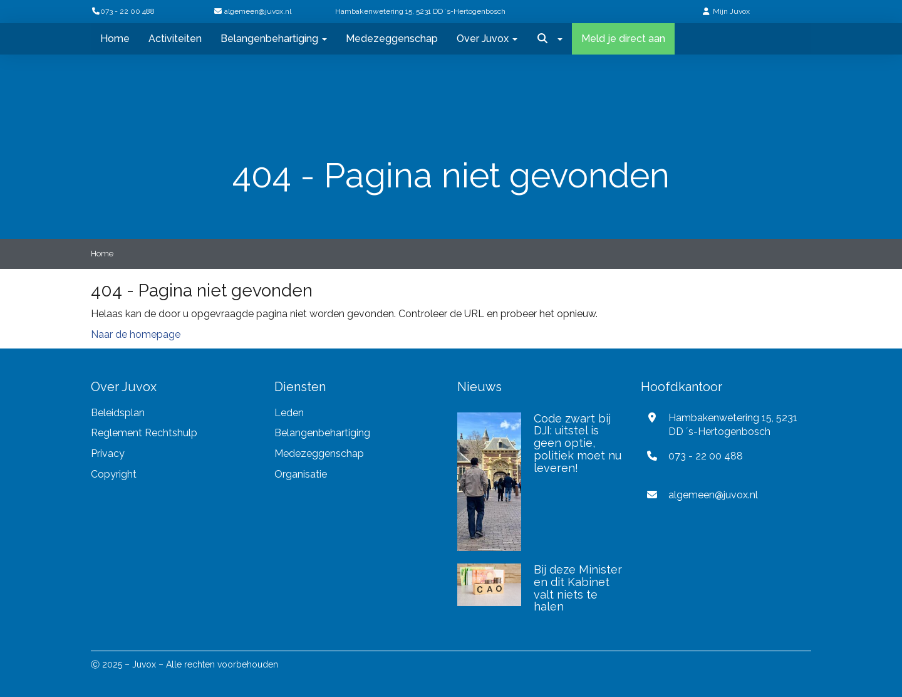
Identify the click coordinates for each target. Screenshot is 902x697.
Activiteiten (175, 39)
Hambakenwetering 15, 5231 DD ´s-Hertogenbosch (420, 11)
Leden (289, 413)
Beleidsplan (118, 413)
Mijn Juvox (731, 11)
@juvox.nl (257, 11)
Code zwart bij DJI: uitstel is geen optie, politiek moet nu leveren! (577, 443)
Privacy (109, 453)
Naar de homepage (135, 334)
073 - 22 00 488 (123, 11)
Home (115, 39)
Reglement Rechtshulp (144, 433)
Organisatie (300, 474)
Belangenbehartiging (273, 39)
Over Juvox (487, 39)
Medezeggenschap (392, 39)
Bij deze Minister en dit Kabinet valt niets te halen (578, 588)
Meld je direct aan (623, 39)
